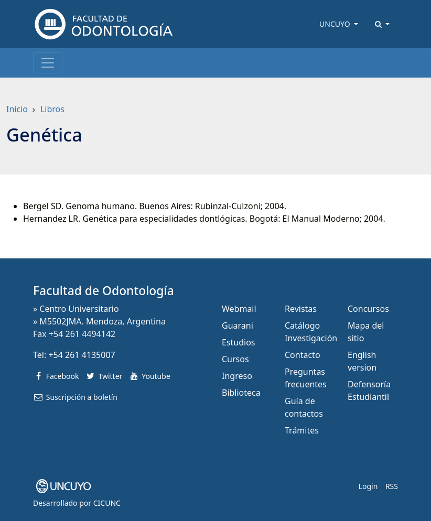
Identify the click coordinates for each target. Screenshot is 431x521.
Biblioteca (241, 392)
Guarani (237, 325)
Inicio (17, 109)
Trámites (302, 430)
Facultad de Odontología (103, 291)
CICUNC (107, 503)
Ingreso (237, 376)
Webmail (239, 308)
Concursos (368, 308)
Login (368, 486)
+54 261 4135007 (81, 355)
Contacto (302, 355)
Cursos (235, 359)
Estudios (238, 342)
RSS (391, 486)
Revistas (301, 308)
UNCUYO (335, 24)
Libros (52, 109)
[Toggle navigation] (47, 62)
